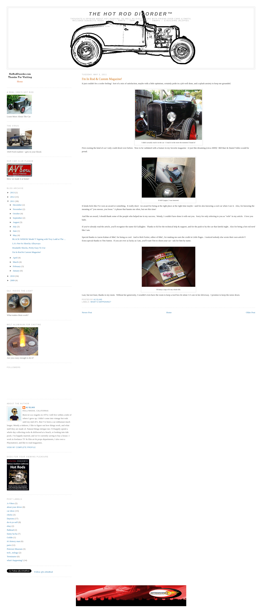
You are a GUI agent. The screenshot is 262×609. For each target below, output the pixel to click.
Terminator (12, 556)
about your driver (14, 507)
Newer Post (87, 312)
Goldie (10, 537)
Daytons (10, 518)
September (18, 218)
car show (11, 511)
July (15, 226)
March (16, 262)
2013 (12, 192)
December (17, 205)
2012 (12, 197)
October (16, 213)
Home (169, 312)
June (15, 231)
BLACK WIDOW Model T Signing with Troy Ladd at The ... (39, 239)
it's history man (13, 541)
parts (9, 545)
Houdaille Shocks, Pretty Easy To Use (28, 248)
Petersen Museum (14, 549)
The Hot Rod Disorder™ (131, 14)
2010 (12, 276)
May (15, 235)
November (18, 209)
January (16, 270)
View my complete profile (21, 447)
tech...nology (12, 552)
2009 (12, 280)
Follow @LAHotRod (43, 572)
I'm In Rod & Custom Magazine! (26, 252)
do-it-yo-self (12, 522)
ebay (9, 526)
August (16, 222)
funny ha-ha (12, 533)
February (17, 266)
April (15, 257)
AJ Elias (30, 407)
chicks (9, 514)
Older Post (250, 312)
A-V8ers (10, 503)
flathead (10, 530)
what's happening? (101, 302)
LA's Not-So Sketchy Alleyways (26, 243)
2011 (12, 201)
